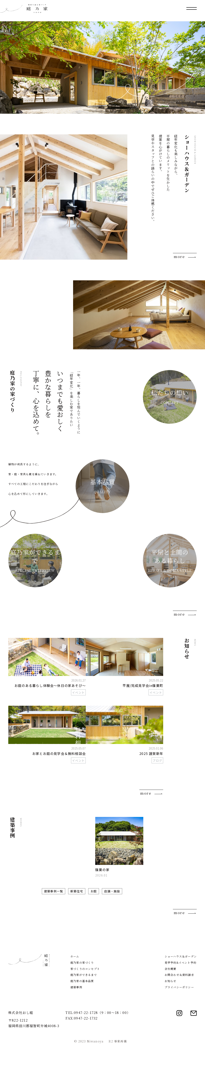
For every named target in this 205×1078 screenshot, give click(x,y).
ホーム (74, 990)
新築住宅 (76, 891)
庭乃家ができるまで (83, 1008)
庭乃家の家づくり (82, 996)
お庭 (93, 891)
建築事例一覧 (53, 891)
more (179, 256)
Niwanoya (95, 1074)
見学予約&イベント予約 (180, 996)
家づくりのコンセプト (85, 1002)
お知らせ (170, 1014)
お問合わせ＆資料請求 (179, 1008)
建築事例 (76, 1020)
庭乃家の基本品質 (82, 1014)
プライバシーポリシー (179, 1020)
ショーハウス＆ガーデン (181, 990)
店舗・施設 (112, 891)
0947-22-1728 (86, 1045)
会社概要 (170, 1002)
